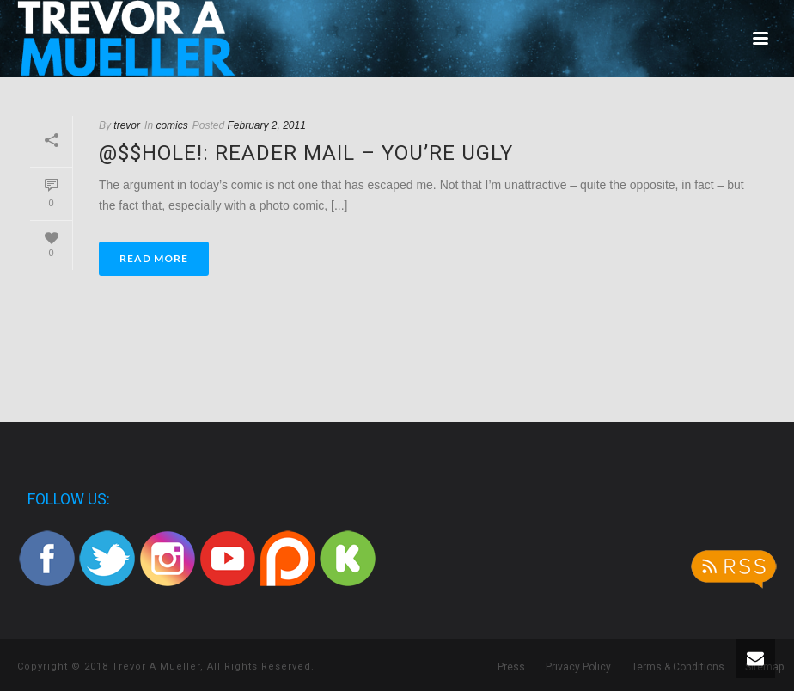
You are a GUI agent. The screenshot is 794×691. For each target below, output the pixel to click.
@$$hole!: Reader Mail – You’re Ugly (306, 153)
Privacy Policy (578, 667)
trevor (126, 125)
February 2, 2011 (266, 125)
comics (171, 125)
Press (511, 667)
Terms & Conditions (678, 667)
